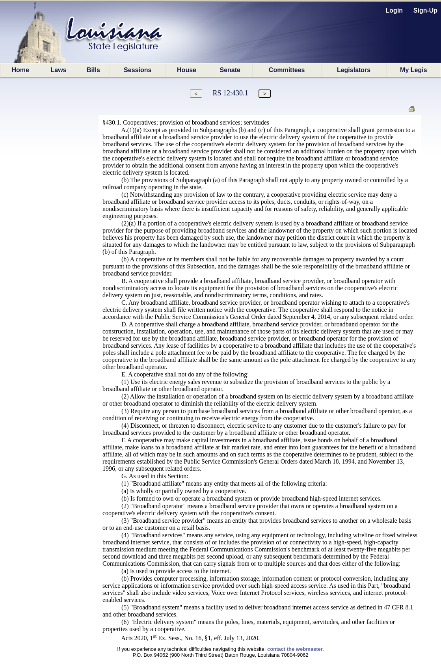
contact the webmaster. (295, 649)
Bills (93, 70)
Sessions (137, 70)
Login (394, 10)
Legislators (353, 70)
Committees (287, 70)
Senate (230, 70)
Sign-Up (425, 10)
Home (20, 70)
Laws (59, 70)
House (186, 70)
